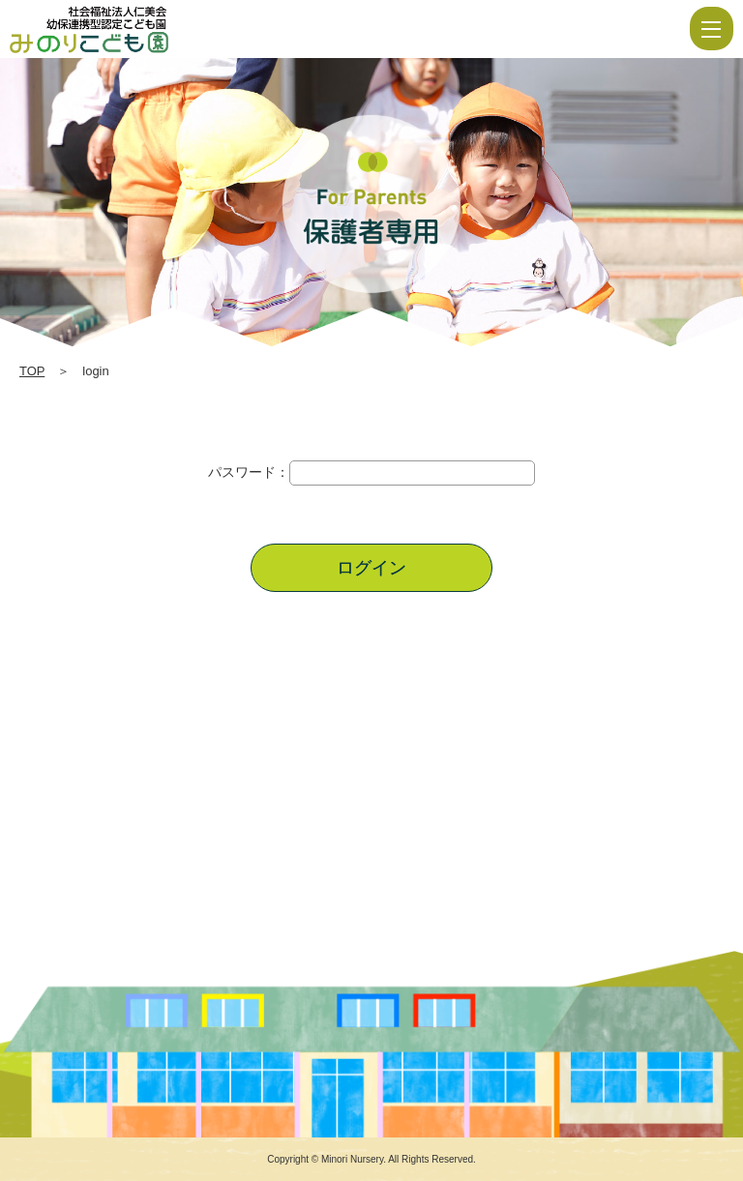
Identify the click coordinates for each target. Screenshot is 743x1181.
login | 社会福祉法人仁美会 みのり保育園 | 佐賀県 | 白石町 (147, 29)
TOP (32, 371)
